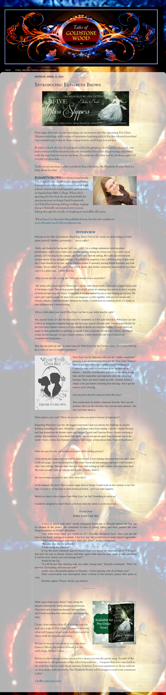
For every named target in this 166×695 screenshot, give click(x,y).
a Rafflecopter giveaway (48, 681)
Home (8, 70)
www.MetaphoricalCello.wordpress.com (58, 223)
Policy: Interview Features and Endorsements (36, 70)
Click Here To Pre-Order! (114, 647)
